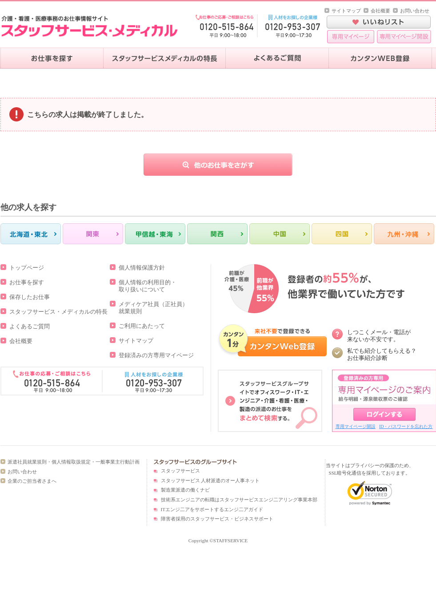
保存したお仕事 (29, 297)
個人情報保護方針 (142, 267)
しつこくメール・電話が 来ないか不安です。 (379, 336)
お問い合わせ (414, 10)
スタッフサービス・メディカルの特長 (58, 311)
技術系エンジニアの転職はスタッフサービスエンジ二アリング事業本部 (239, 499)
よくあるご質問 (29, 326)
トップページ (26, 267)
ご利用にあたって (142, 326)
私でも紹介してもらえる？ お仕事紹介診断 (381, 354)
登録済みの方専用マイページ (156, 355)
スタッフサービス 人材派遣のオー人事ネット (210, 480)
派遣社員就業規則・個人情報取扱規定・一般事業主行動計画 (74, 461)
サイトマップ (346, 10)
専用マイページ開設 (356, 426)
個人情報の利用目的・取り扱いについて (147, 286)
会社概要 (380, 10)
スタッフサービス (180, 470)
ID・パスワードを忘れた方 (406, 426)
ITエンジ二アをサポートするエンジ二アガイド (212, 509)
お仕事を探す (26, 282)
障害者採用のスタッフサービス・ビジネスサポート (217, 518)
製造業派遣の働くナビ (185, 489)
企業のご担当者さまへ (32, 481)
